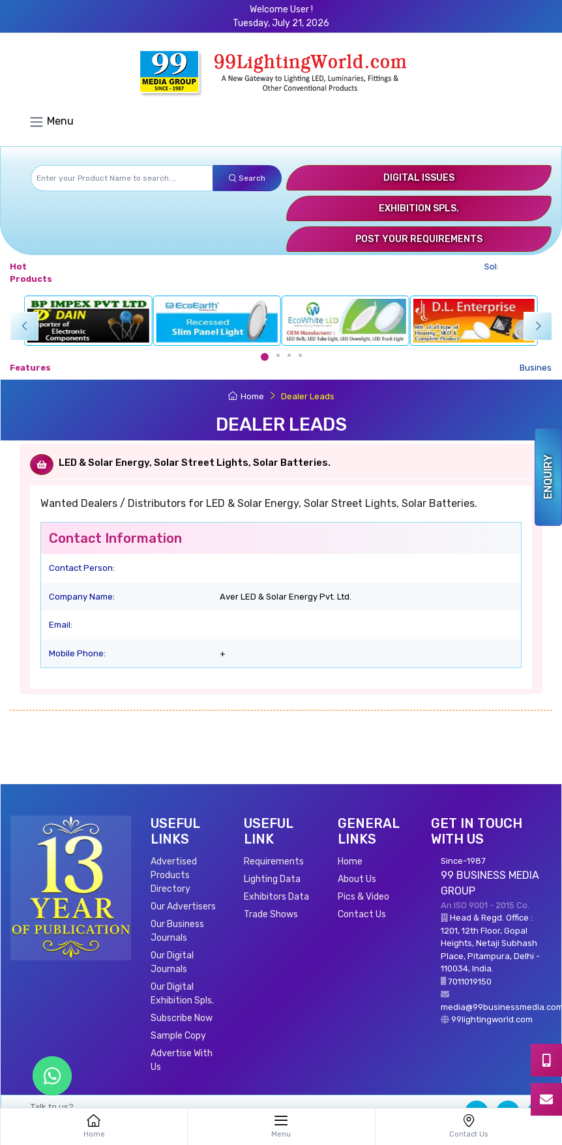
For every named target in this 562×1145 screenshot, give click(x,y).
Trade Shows (271, 914)
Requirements (274, 861)
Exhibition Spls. (419, 208)
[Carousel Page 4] (300, 355)
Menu (51, 122)
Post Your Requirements (418, 239)
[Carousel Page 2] (278, 355)
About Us (357, 879)
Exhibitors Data (276, 896)
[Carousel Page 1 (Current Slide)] (265, 357)
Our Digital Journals (172, 962)
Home (246, 396)
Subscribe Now (182, 1018)
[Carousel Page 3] (289, 355)
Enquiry (548, 477)
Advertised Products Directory (174, 875)
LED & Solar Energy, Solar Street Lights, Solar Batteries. (195, 462)
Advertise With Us (182, 1060)
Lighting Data (272, 879)
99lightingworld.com (492, 1019)
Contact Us (362, 914)
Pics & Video (363, 896)
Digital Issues (418, 177)
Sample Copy (178, 1035)
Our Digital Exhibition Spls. (182, 993)
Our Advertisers (183, 906)
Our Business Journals (177, 931)
